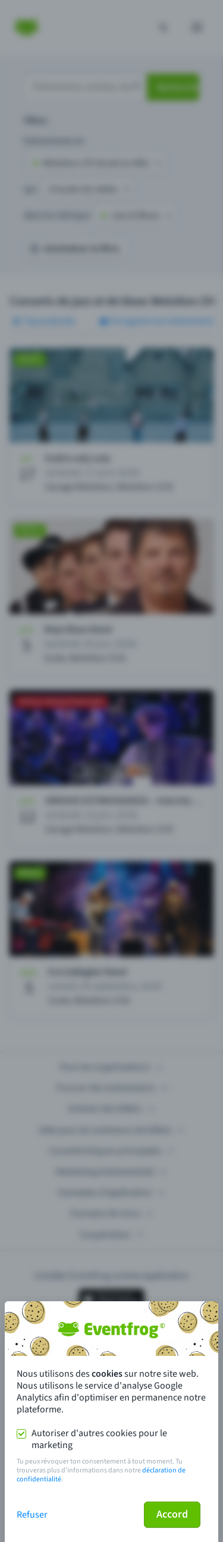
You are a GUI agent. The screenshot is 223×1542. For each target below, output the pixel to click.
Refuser (32, 1515)
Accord (172, 1514)
